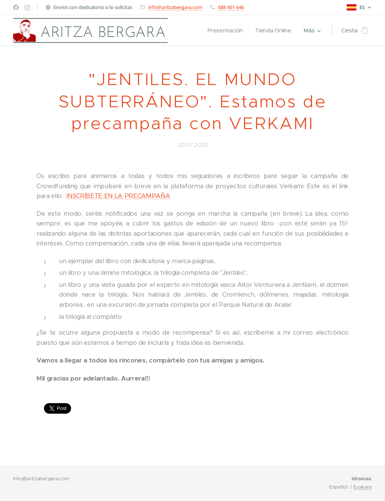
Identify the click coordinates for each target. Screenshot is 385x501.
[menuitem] (225, 30)
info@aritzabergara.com (175, 7)
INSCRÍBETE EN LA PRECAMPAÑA (118, 196)
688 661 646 (231, 7)
